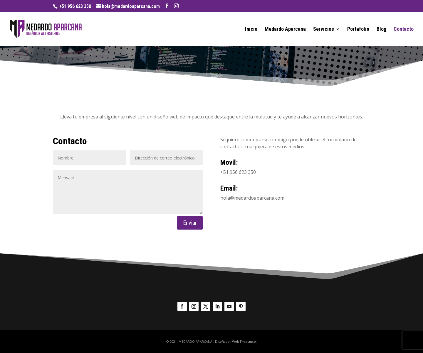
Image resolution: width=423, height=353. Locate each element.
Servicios (323, 29)
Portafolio (358, 29)
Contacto (404, 29)
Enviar (190, 222)
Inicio (251, 29)
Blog (381, 29)
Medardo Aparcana (285, 29)
